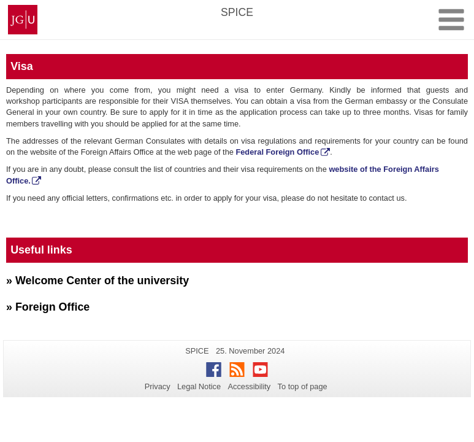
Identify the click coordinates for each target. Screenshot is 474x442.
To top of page (302, 386)
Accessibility (249, 386)
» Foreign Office (48, 307)
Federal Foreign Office (277, 152)
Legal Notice (199, 386)
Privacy (157, 386)
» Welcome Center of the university (97, 280)
